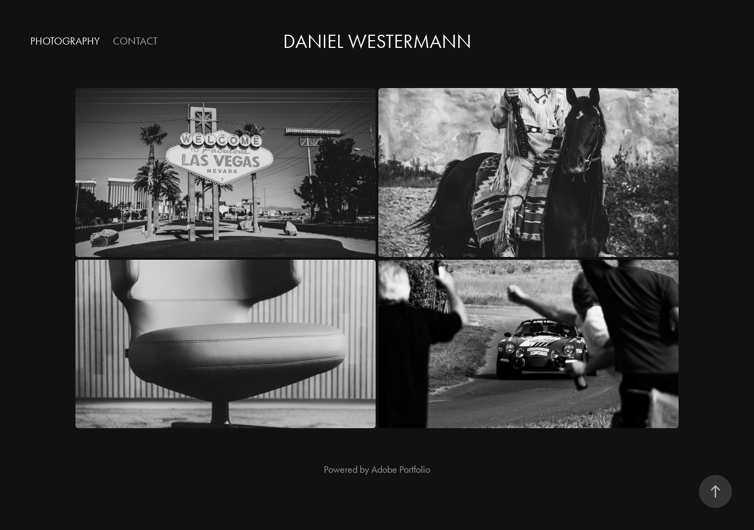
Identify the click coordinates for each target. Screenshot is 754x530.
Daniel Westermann (377, 41)
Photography (65, 41)
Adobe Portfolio (400, 469)
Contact (135, 41)
